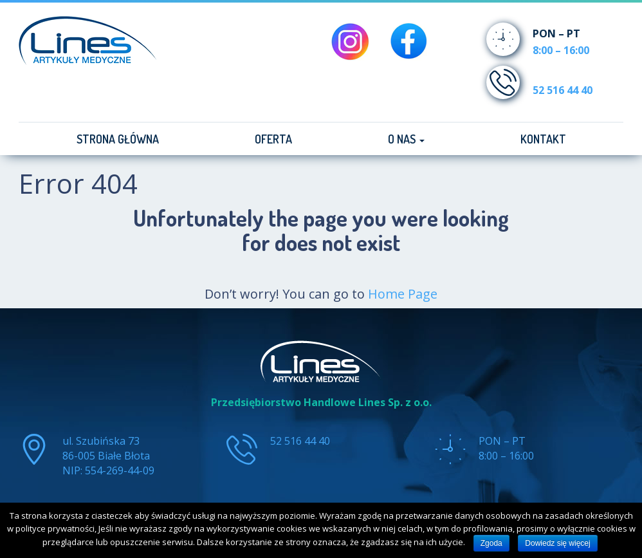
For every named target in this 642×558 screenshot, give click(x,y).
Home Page (402, 293)
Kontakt (543, 139)
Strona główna (118, 139)
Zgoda (491, 543)
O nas (406, 139)
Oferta (273, 139)
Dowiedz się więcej (557, 543)
